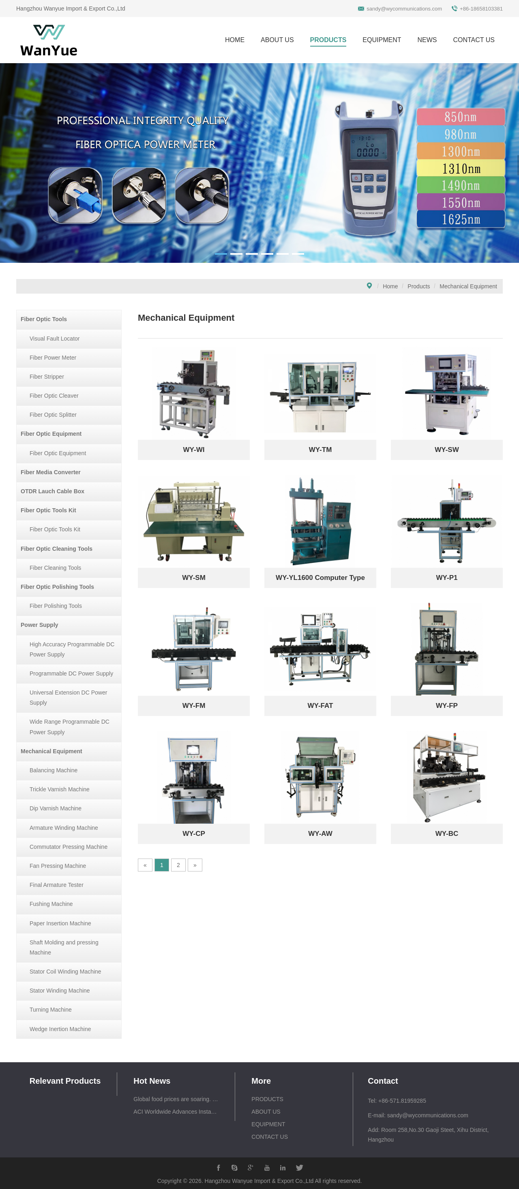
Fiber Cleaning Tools (55, 568)
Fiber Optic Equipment (51, 433)
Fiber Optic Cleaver (54, 395)
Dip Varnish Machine (55, 808)
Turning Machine (51, 1009)
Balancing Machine (53, 770)
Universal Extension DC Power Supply (68, 697)
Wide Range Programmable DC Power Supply (69, 726)
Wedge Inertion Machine (60, 1029)
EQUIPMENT (381, 39)
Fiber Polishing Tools (56, 606)
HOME (234, 39)
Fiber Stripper (47, 376)
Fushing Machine (51, 904)
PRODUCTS (328, 39)
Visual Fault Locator (54, 338)
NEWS (427, 39)
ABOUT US (277, 39)
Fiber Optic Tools (44, 319)
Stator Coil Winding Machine (65, 971)
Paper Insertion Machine (60, 923)
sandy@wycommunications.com (404, 9)
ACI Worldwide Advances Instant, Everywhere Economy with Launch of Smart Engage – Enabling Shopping (176, 1111)
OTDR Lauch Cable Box (52, 491)
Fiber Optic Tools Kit (48, 510)
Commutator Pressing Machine (68, 847)
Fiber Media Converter (51, 472)
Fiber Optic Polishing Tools (57, 587)
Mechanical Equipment (468, 286)
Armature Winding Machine (64, 828)
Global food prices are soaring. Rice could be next (176, 1099)
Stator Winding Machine (60, 990)
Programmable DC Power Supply (71, 673)
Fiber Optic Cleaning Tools (56, 548)
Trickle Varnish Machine (60, 789)
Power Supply (39, 625)
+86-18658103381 (481, 9)
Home (390, 286)
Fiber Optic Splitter (53, 414)
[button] (221, 254)
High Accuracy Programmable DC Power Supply (72, 649)
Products (418, 286)
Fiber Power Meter (53, 357)
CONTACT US (474, 39)
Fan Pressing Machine (58, 866)
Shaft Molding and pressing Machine (64, 947)
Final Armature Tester (57, 885)
